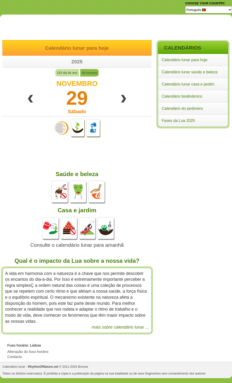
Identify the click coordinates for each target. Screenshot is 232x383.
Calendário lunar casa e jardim (188, 84)
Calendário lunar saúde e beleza (189, 72)
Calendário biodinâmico (182, 96)
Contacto (14, 357)
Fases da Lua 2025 (178, 121)
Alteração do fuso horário (27, 351)
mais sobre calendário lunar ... (120, 327)
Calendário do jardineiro (182, 108)
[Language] (208, 9)
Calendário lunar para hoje (185, 60)
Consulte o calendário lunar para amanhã (77, 245)
